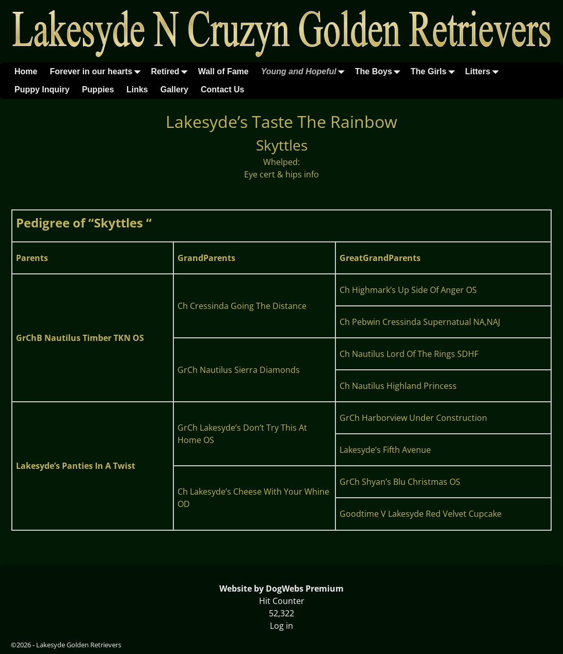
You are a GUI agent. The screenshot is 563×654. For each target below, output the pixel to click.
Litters (484, 71)
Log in (281, 625)
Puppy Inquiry (42, 89)
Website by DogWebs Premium (281, 588)
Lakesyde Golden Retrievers (78, 644)
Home (25, 71)
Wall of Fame (223, 71)
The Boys (380, 71)
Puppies (98, 89)
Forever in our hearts (97, 71)
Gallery (174, 89)
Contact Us (222, 89)
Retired (171, 71)
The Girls (435, 71)
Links (137, 89)
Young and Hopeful (305, 71)
